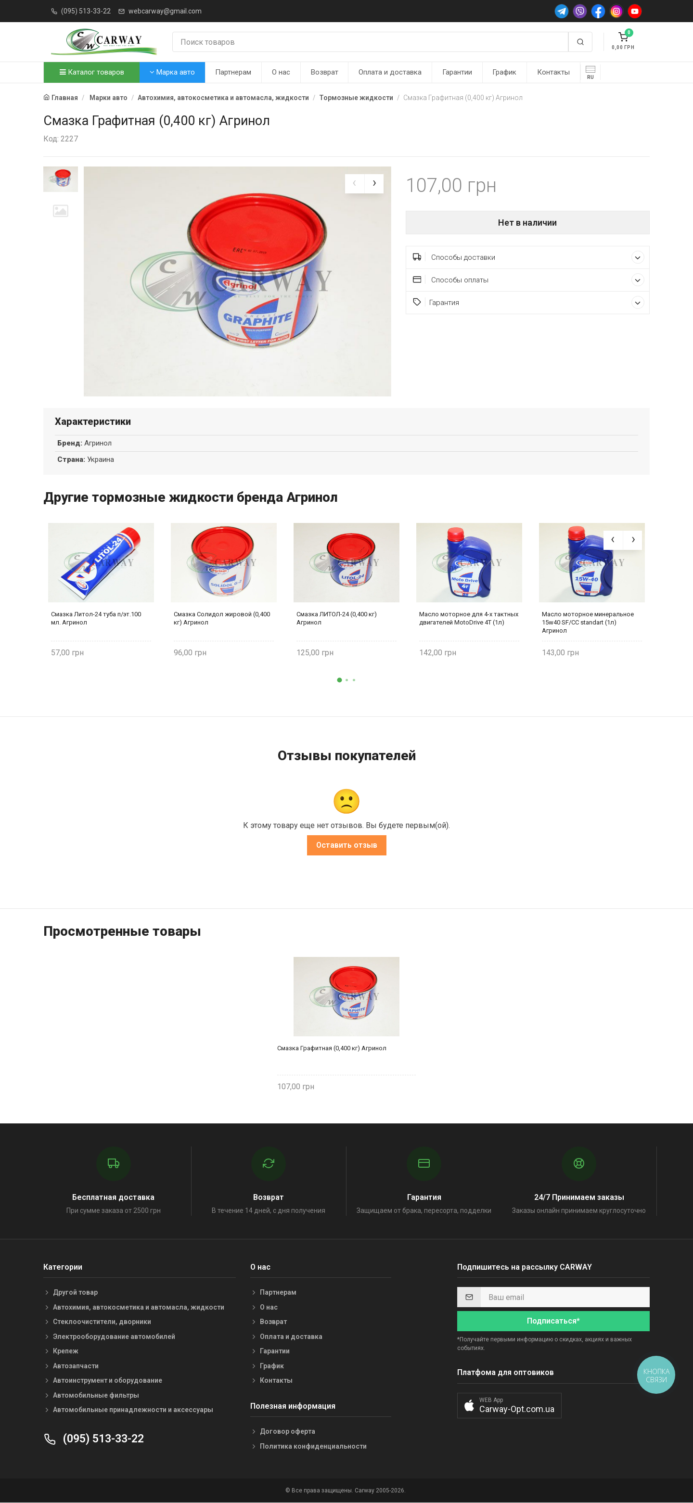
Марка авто (172, 72)
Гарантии (457, 72)
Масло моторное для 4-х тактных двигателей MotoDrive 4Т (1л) (468, 618)
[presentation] (354, 183)
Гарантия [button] (529, 302)
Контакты (553, 72)
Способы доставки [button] (529, 257)
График (504, 72)
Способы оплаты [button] (529, 279)
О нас (281, 72)
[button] (339, 680)
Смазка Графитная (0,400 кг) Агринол (331, 1048)
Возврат (324, 72)
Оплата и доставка (390, 72)
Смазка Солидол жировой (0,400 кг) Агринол (222, 618)
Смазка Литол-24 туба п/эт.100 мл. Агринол (96, 618)
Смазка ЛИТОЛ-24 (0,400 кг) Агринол (336, 618)
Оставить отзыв (346, 845)
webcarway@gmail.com (165, 11)
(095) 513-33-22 (86, 11)
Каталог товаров (92, 72)
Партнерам (233, 72)
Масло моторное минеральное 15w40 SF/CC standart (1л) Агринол (588, 622)
